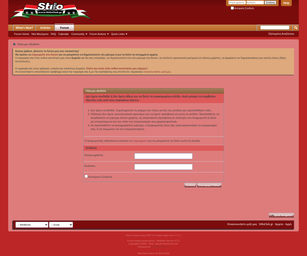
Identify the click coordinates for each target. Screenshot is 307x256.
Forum (64, 28)
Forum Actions (98, 34)
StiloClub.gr (266, 224)
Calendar (63, 34)
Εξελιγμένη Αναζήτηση (281, 33)
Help (286, 3)
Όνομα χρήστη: (94, 155)
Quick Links (118, 34)
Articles (45, 28)
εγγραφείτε (140, 140)
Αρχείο (279, 224)
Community (77, 34)
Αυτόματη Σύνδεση (242, 8)
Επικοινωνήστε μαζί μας (242, 224)
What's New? (24, 28)
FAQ (53, 34)
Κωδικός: (90, 165)
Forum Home (21, 34)
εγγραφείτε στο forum (45, 54)
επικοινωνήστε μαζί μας (157, 71)
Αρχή (288, 224)
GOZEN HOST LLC (160, 246)
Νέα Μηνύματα (39, 34)
